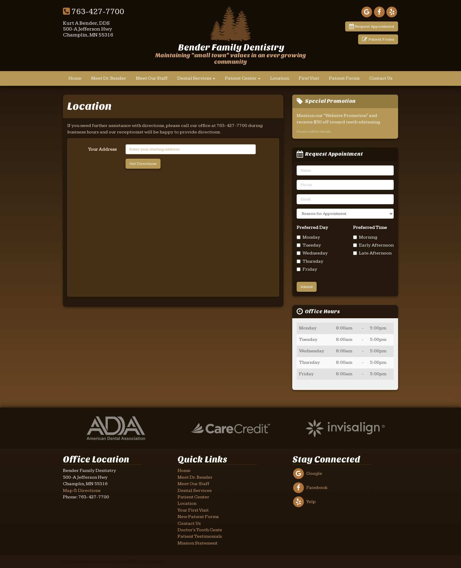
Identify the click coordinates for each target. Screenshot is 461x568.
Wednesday (312, 253)
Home (75, 78)
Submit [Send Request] (306, 286)
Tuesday (309, 245)
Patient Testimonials (200, 536)
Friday (307, 269)
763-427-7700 (93, 11)
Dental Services (196, 78)
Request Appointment (371, 26)
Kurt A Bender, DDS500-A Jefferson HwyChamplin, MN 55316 (88, 29)
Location (279, 78)
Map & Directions (82, 490)
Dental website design (87, 561)
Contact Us (380, 78)
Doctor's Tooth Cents (200, 530)
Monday (308, 237)
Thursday (310, 261)
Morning (365, 237)
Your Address (102, 149)
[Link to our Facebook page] (379, 12)
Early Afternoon (373, 245)
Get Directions (143, 163)
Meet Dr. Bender (108, 78)
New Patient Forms (198, 517)
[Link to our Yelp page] (391, 12)
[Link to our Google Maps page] (366, 12)
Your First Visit (193, 510)
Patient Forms (378, 39)
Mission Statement (198, 543)
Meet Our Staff (152, 78)
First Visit (309, 78)
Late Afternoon (372, 253)
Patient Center (242, 78)
